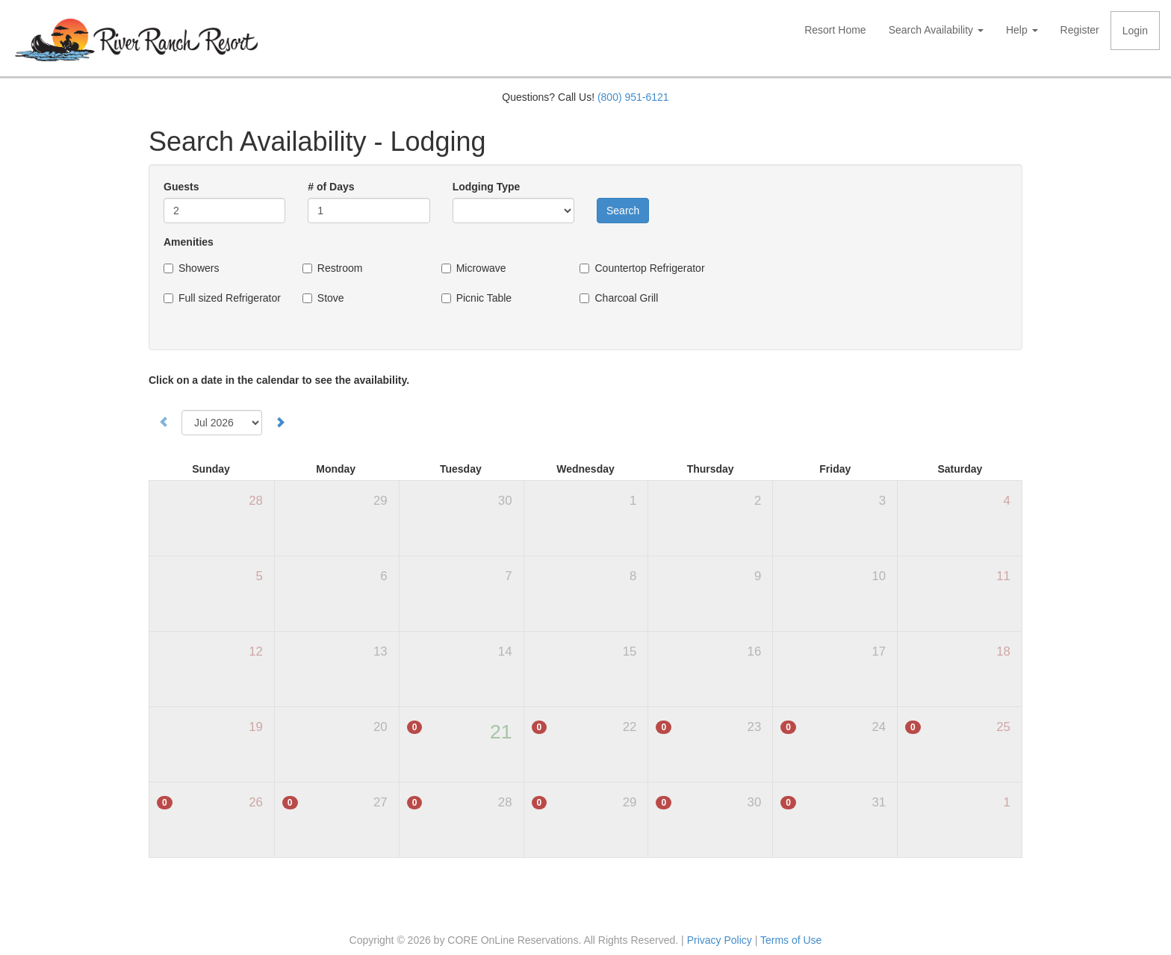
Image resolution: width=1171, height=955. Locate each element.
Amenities (189, 242)
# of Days (331, 187)
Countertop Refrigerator (649, 268)
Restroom (340, 268)
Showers (198, 268)
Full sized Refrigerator (229, 298)
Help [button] (1022, 30)
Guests (181, 187)
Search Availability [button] (936, 30)
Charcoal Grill (626, 298)
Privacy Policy (719, 940)
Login (1135, 31)
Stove (330, 298)
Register (1079, 30)
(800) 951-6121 (633, 97)
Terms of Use (790, 940)
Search (622, 211)
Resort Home (835, 30)
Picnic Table (484, 298)
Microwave (481, 268)
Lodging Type (487, 187)
